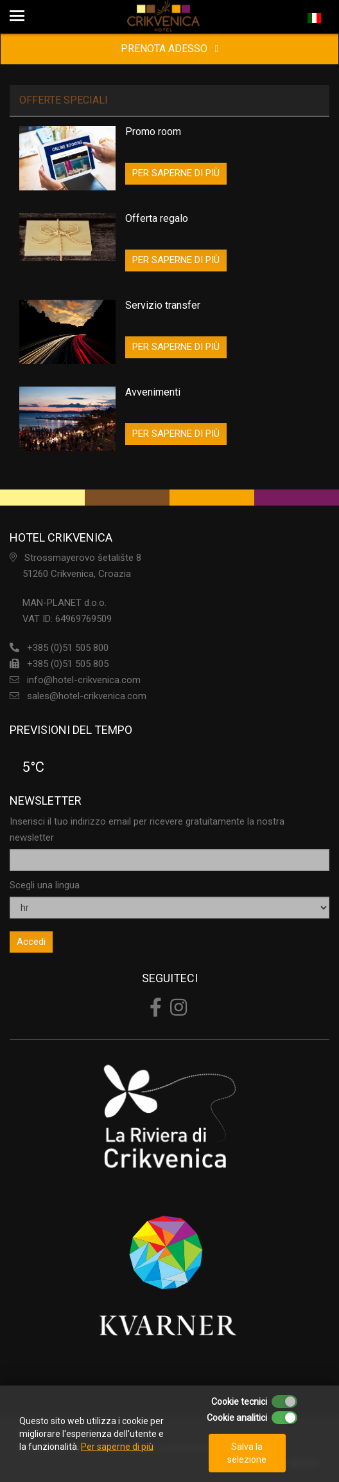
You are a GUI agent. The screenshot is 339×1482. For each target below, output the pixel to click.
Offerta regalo (156, 218)
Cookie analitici (237, 1418)
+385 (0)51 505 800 (68, 648)
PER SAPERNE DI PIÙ (176, 173)
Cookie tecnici (239, 1401)
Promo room (153, 131)
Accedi (31, 941)
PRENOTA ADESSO (170, 48)
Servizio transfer (162, 305)
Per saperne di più (117, 1446)
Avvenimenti (152, 392)
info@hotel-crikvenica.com (84, 680)
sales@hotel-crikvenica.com (86, 696)
